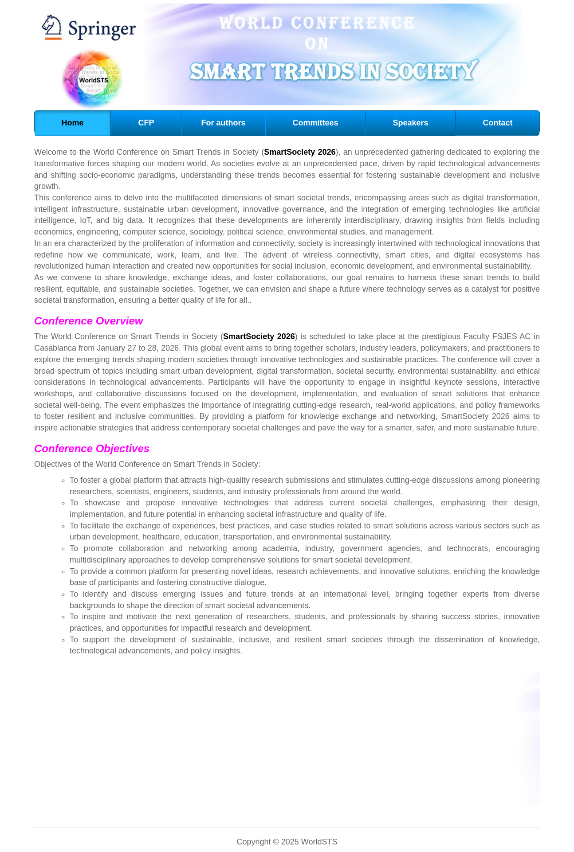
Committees (315, 122)
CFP (146, 122)
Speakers (410, 122)
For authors (223, 122)
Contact (497, 122)
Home (72, 122)
